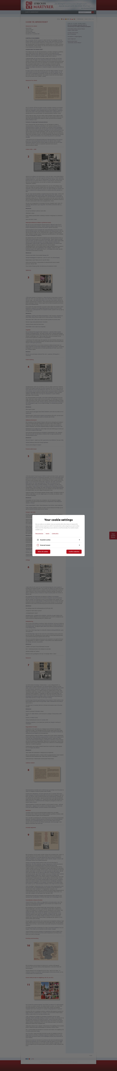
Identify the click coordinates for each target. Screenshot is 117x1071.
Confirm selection (74, 551)
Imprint (47, 533)
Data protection (39, 533)
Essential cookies (45, 540)
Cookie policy (55, 533)
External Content (45, 545)
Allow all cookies (43, 551)
